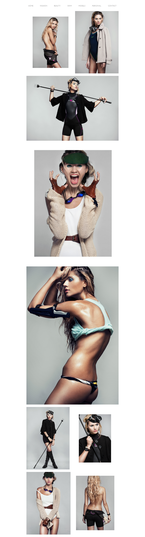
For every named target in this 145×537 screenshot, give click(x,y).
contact (112, 6)
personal (96, 6)
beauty (57, 6)
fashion (43, 6)
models (82, 6)
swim (69, 6)
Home (31, 6)
